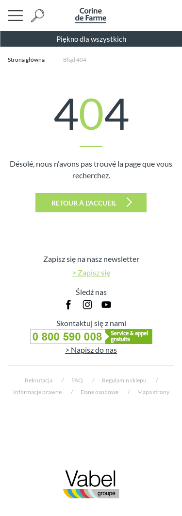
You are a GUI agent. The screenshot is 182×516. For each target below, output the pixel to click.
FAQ (77, 380)
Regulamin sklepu (124, 380)
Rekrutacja (38, 380)
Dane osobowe (99, 392)
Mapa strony (153, 392)
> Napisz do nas (91, 349)
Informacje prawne (37, 392)
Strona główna (26, 59)
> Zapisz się (91, 272)
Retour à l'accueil (91, 202)
